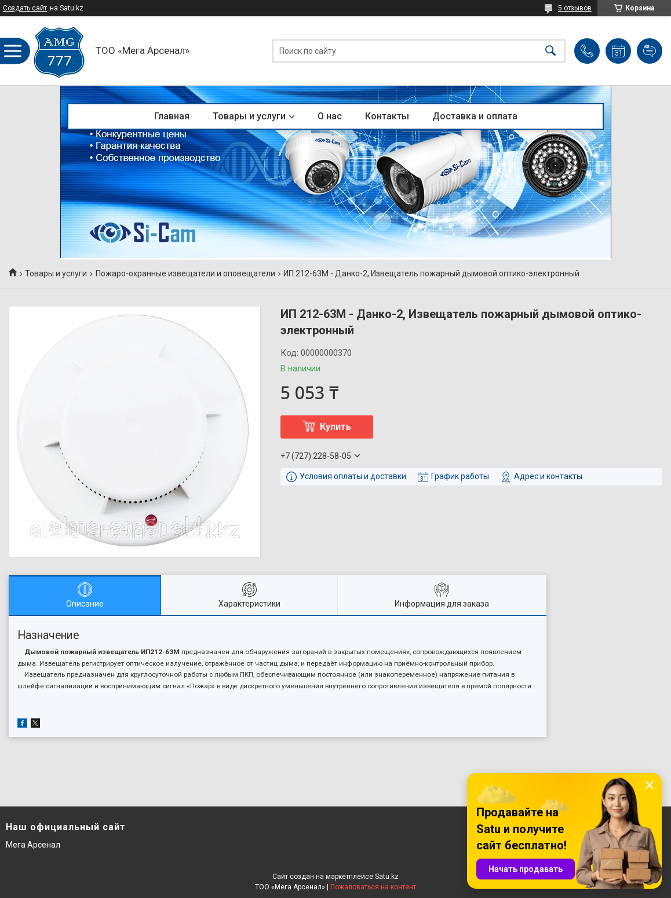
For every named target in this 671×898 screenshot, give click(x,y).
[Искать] (550, 50)
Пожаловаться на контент (373, 887)
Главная (171, 116)
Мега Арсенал (33, 844)
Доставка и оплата (474, 116)
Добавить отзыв (649, 51)
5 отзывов (575, 8)
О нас (330, 116)
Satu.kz (387, 877)
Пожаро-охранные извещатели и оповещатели (185, 273)
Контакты (387, 116)
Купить (335, 426)
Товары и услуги (249, 116)
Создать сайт (25, 8)
